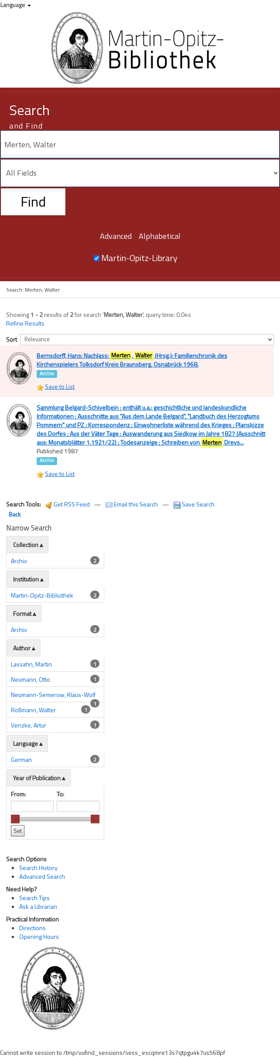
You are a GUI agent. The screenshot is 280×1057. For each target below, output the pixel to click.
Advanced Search (42, 911)
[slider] (15, 854)
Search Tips (34, 932)
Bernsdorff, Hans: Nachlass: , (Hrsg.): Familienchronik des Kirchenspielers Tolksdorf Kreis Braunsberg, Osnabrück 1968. (132, 359)
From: (18, 828)
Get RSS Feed (67, 539)
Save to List (60, 403)
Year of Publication (37, 812)
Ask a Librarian (38, 941)
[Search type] (140, 173)
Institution (26, 614)
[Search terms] (140, 144)
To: (60, 828)
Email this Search (132, 539)
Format (22, 648)
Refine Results (25, 323)
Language (15, 4)
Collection (25, 579)
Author (22, 682)
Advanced (116, 236)
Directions (32, 962)
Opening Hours (39, 970)
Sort (11, 339)
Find (33, 201)
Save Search (194, 539)
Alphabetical (160, 236)
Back (14, 549)
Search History (38, 902)
